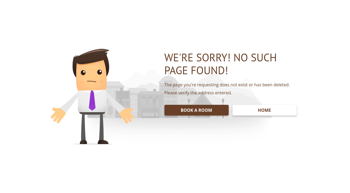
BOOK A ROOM (196, 110)
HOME (264, 110)
